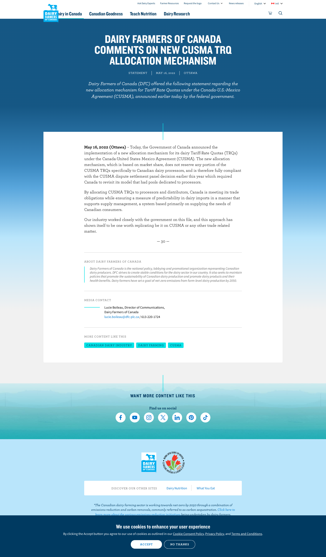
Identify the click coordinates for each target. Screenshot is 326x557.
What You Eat (206, 488)
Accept (146, 544)
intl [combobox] (277, 3)
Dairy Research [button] (202, 14)
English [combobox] (258, 3)
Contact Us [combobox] (213, 3)
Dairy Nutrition (177, 488)
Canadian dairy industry (109, 345)
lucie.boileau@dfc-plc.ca (121, 317)
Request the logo (193, 3)
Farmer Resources (169, 3)
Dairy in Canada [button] (82, 14)
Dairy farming (151, 345)
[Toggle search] (281, 14)
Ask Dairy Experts (146, 3)
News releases (236, 3)
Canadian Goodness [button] (123, 14)
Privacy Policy (214, 534)
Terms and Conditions (246, 534)
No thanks (179, 544)
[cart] (270, 14)
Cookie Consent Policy (188, 534)
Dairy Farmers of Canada (50, 12)
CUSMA (176, 345)
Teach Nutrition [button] (164, 14)
